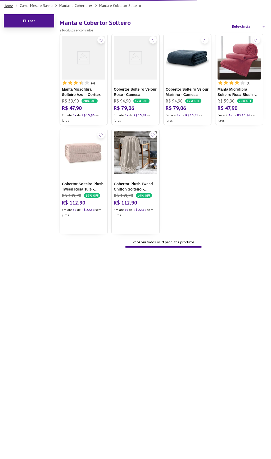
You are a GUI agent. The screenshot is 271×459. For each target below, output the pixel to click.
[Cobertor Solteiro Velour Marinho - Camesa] (187, 79)
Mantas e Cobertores (76, 5)
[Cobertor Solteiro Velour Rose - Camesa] (135, 79)
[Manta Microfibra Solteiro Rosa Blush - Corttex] (239, 79)
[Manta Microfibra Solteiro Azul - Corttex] (83, 79)
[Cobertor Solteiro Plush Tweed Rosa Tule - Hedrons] (83, 181)
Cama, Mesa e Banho (36, 5)
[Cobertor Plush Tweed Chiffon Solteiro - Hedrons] (135, 181)
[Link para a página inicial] (8, 6)
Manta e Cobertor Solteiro (120, 5)
